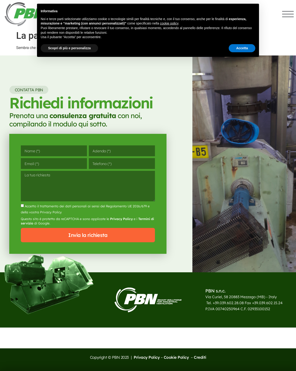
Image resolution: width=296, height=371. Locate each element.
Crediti (200, 357)
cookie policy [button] (169, 23)
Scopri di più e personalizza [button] (69, 48)
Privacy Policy (121, 219)
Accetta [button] (242, 48)
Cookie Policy (177, 357)
